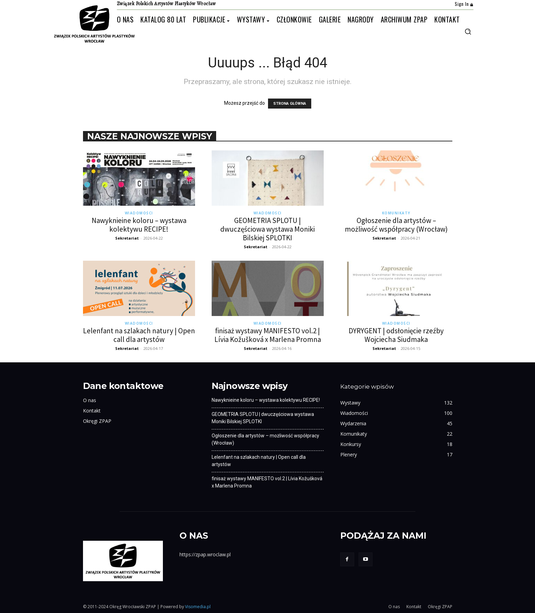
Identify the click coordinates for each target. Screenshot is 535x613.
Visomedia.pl (198, 607)
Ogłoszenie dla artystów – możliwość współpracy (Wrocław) (396, 225)
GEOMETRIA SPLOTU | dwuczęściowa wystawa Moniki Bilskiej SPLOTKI (267, 229)
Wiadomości (139, 213)
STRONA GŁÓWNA (289, 103)
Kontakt (92, 410)
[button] (467, 31)
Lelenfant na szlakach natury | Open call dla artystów (139, 335)
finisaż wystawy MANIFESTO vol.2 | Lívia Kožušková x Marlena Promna (267, 335)
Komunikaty (396, 213)
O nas (89, 400)
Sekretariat (127, 238)
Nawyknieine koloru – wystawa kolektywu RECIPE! (139, 225)
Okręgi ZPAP (97, 421)
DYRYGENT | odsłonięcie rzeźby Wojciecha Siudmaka (396, 335)
